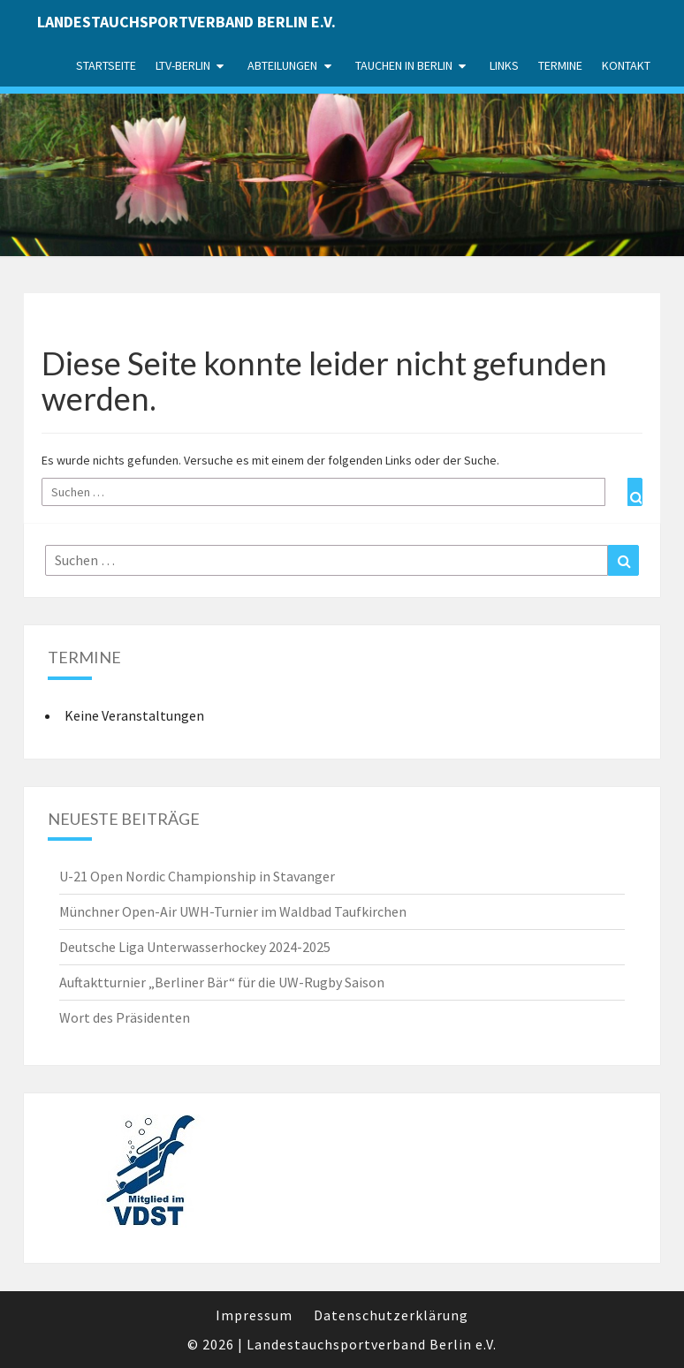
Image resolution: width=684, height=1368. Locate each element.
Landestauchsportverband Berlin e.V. (186, 21)
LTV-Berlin (183, 65)
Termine (560, 65)
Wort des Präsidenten (124, 1017)
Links (504, 65)
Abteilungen (282, 65)
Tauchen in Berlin (403, 65)
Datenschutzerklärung (391, 1315)
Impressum (254, 1315)
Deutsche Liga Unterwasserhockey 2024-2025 (195, 947)
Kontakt (626, 65)
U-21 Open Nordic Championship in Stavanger (197, 876)
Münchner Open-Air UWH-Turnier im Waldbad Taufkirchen (233, 911)
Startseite (106, 65)
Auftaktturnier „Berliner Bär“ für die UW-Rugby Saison (221, 982)
